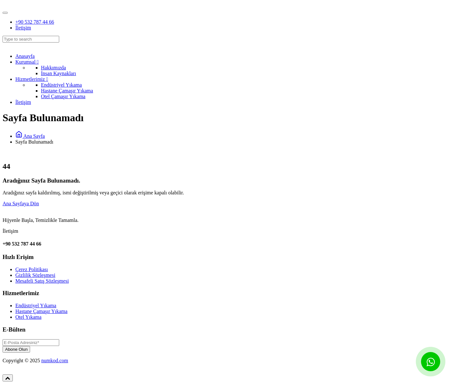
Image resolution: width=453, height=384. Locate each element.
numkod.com (54, 360)
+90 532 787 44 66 (34, 22)
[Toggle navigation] (5, 13)
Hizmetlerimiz (31, 79)
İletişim (23, 27)
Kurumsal (27, 62)
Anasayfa (25, 56)
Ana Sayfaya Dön (21, 203)
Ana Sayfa (30, 136)
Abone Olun (16, 349)
